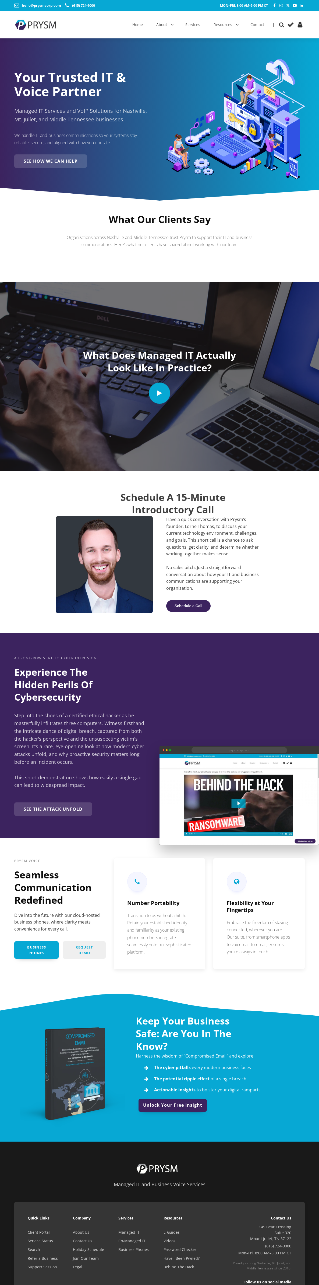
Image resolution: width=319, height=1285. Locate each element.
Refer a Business (43, 1260)
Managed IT (129, 1234)
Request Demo (84, 951)
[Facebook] (274, 5)
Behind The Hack (179, 1269)
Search (34, 1251)
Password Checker (180, 1251)
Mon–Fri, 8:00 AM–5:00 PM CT (244, 5)
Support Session (42, 1269)
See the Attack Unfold (55, 810)
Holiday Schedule (88, 1251)
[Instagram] (281, 5)
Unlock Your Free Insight (172, 1107)
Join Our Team (86, 1260)
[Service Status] (290, 24)
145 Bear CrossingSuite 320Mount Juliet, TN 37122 (270, 1234)
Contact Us (82, 1242)
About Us (81, 1234)
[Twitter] (288, 5)
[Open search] (281, 25)
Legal (77, 1269)
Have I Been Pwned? (182, 1260)
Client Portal (39, 1234)
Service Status (40, 1242)
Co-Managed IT (132, 1242)
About (161, 24)
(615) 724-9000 (278, 1247)
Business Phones (36, 951)
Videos (169, 1242)
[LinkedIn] (301, 5)
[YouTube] (294, 5)
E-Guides (172, 1234)
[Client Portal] (300, 24)
